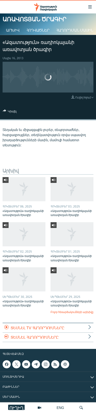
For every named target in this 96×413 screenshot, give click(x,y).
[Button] (9, 112)
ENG (60, 408)
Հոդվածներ (37, 30)
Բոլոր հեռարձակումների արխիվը (72, 312)
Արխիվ (13, 30)
